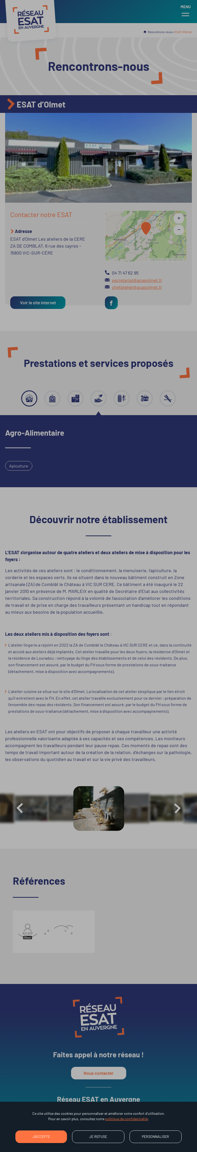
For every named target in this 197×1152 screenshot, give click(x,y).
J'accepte (41, 1136)
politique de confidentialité (126, 1119)
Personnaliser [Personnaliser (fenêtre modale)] (155, 1136)
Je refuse (98, 1136)
